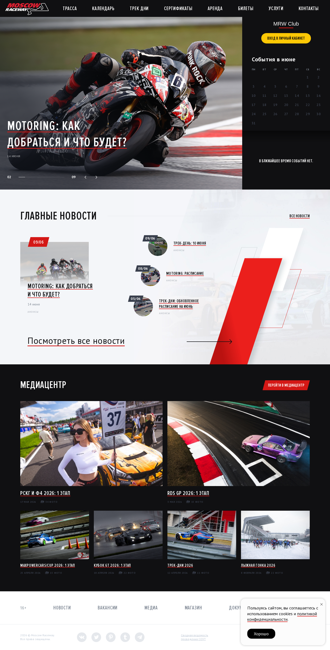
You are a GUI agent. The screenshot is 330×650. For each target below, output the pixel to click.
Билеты (246, 8)
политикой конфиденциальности (282, 616)
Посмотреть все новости (76, 340)
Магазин (193, 608)
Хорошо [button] (261, 633)
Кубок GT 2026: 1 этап (112, 565)
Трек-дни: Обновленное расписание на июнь (179, 303)
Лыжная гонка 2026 (258, 565)
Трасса (70, 8)
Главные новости (58, 216)
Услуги (276, 8)
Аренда (215, 8)
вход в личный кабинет (286, 38)
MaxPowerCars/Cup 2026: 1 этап (47, 565)
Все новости (299, 216)
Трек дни (139, 8)
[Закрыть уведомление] (321, 604)
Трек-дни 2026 (180, 565)
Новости (62, 608)
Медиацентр (43, 385)
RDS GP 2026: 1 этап (188, 493)
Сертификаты (178, 8)
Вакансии (107, 608)
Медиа (151, 608)
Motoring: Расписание (185, 273)
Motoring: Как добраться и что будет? (67, 134)
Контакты (309, 8)
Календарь (103, 8)
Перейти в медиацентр (286, 385)
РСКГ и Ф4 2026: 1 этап (45, 493)
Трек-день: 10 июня (189, 243)
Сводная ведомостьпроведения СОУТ (194, 637)
